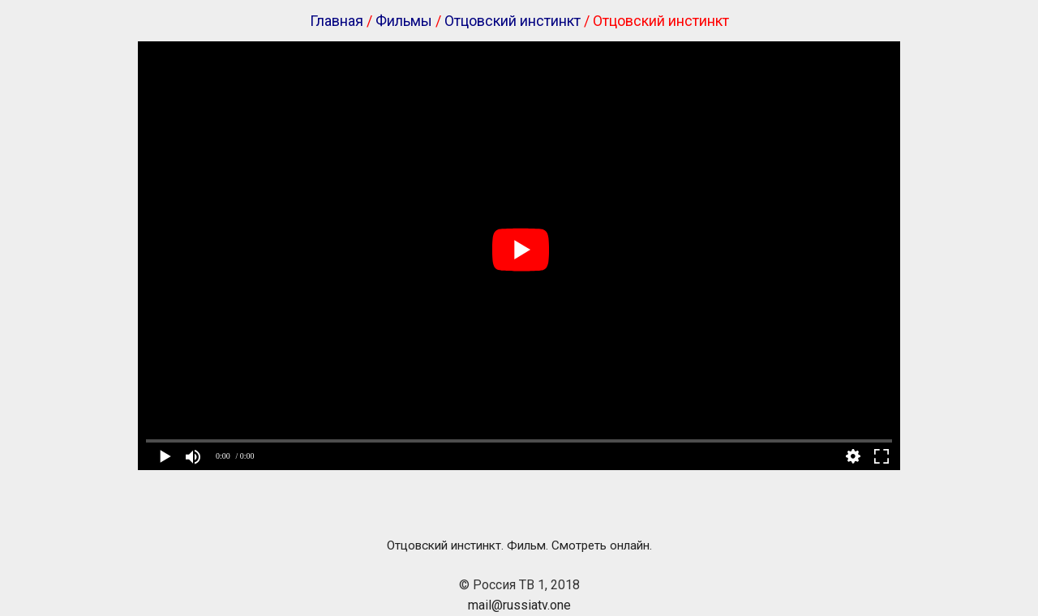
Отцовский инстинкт (512, 20)
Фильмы (403, 20)
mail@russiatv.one (519, 605)
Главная (336, 20)
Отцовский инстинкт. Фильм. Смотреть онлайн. (519, 545)
